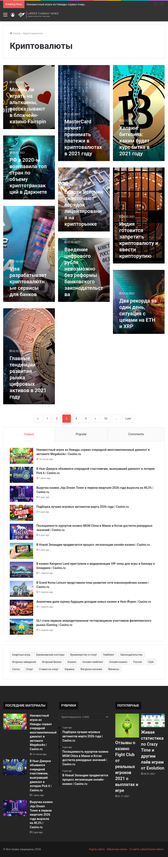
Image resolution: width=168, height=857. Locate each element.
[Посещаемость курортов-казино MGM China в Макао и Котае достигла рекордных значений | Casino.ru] (21, 532)
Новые (29, 434)
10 (105, 418)
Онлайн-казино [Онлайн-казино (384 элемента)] (118, 662)
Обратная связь (117, 849)
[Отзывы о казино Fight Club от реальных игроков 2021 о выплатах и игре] (127, 726)
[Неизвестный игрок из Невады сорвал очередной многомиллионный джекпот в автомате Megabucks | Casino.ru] (21, 456)
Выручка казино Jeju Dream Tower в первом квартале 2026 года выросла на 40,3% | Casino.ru (41, 814)
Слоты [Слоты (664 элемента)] (16, 669)
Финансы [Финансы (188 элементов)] (113, 669)
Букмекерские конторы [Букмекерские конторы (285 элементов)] (50, 654)
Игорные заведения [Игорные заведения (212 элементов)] (24, 662)
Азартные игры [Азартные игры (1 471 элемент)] (21, 654)
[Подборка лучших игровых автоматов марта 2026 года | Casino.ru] (21, 513)
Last (128, 418)
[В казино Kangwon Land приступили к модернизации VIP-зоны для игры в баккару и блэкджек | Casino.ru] (21, 570)
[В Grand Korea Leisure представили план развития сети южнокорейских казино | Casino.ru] (21, 589)
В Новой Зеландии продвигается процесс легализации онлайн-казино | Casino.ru (93, 544)
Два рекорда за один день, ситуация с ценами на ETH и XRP (138, 313)
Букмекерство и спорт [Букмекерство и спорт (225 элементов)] (83, 654)
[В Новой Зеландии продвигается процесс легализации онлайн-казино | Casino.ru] (21, 551)
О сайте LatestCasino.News (146, 849)
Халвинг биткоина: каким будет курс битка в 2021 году (134, 141)
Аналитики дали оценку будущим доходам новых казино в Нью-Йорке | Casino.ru (93, 601)
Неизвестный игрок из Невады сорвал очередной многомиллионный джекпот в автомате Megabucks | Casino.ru (43, 732)
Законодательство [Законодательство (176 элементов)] (131, 654)
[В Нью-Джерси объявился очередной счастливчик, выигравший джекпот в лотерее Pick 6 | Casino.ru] (21, 475)
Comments (136, 434)
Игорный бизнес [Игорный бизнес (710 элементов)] (52, 662)
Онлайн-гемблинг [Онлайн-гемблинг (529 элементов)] (92, 662)
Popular (81, 434)
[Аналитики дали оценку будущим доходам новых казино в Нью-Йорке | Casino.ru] (21, 608)
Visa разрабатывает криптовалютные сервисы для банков (28, 281)
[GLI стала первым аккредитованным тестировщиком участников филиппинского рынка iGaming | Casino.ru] (21, 627)
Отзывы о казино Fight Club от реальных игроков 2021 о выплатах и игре (126, 766)
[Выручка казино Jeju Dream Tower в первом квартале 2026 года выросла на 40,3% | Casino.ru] (21, 494)
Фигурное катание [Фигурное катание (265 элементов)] (91, 669)
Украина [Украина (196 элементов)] (69, 669)
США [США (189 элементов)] (151, 662)
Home (15, 33)
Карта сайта (97, 849)
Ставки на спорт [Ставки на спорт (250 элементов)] (48, 669)
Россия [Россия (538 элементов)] (137, 662)
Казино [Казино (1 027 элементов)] (72, 662)
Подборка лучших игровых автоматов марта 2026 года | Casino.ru (82, 506)
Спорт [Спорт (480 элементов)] (29, 669)
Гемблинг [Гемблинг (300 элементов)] (108, 654)
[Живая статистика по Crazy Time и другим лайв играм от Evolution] (153, 720)
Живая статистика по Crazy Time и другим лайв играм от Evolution (152, 750)
